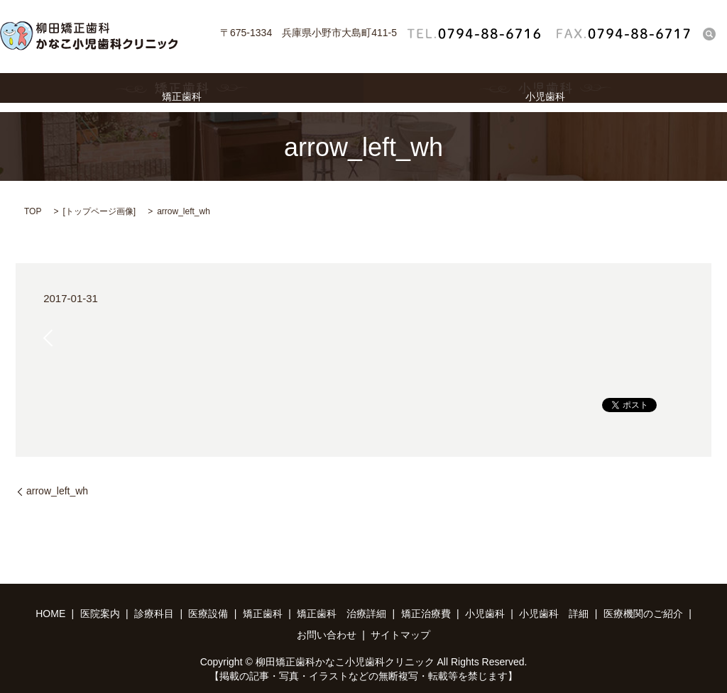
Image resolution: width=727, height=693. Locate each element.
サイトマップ (400, 635)
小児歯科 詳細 (554, 613)
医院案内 (100, 613)
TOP (32, 211)
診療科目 (154, 613)
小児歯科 (545, 92)
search (709, 33)
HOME (50, 613)
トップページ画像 (99, 211)
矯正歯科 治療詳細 (341, 613)
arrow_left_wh (57, 491)
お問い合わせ (326, 635)
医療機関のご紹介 (643, 613)
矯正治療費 (426, 613)
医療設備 (208, 613)
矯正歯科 (182, 92)
